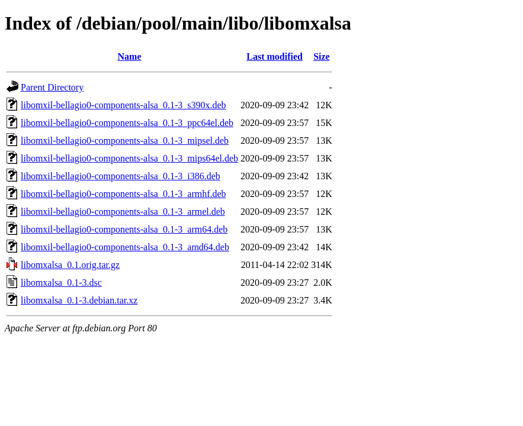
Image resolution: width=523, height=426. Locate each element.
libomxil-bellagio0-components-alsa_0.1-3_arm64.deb (124, 229)
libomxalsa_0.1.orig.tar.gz (70, 265)
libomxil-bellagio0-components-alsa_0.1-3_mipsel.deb (125, 140)
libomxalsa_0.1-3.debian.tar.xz (79, 300)
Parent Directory (52, 87)
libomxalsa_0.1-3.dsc (61, 282)
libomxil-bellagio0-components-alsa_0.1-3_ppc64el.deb (127, 123)
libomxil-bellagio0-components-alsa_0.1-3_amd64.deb (125, 247)
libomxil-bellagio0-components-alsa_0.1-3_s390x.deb (123, 105)
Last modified (274, 56)
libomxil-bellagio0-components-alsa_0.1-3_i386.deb (120, 176)
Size (321, 56)
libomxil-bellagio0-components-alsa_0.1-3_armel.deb (123, 211)
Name (130, 56)
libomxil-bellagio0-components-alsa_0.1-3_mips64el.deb (129, 158)
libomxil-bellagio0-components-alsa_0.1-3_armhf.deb (123, 194)
